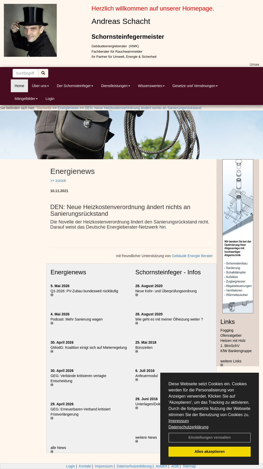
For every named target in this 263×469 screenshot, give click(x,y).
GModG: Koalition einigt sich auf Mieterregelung (89, 347)
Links (227, 321)
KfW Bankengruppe (235, 351)
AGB (175, 466)
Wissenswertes (151, 86)
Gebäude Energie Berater (192, 256)
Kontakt (85, 466)
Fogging (226, 330)
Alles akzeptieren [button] (209, 451)
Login (49, 99)
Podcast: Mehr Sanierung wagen (77, 319)
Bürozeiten (144, 347)
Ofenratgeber (231, 335)
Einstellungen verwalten (210, 437)
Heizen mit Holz (233, 341)
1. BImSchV (229, 346)
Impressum (178, 421)
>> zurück (58, 181)
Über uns (40, 86)
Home (19, 86)
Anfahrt (161, 466)
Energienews (68, 272)
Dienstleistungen (115, 86)
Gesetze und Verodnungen (195, 86)
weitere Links (230, 362)
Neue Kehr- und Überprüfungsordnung (166, 291)
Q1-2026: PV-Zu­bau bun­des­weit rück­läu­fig (84, 291)
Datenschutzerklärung (188, 427)
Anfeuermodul (146, 376)
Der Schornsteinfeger (75, 86)
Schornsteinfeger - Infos (168, 272)
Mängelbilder (26, 99)
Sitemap (189, 466)
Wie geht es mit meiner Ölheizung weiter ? (169, 319)
